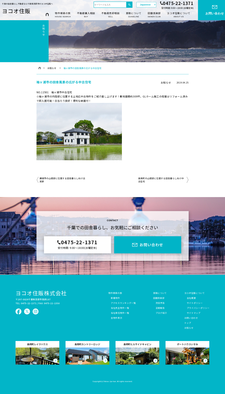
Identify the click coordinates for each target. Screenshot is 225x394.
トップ (187, 323)
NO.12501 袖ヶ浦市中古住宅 (54, 92)
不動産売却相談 (110, 14)
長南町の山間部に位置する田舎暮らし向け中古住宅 (161, 180)
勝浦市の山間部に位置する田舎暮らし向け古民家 (62, 180)
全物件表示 (116, 318)
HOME (47, 14)
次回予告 (160, 303)
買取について (134, 14)
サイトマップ (193, 313)
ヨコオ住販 (16, 11)
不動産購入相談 (86, 14)
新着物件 (115, 298)
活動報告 (160, 308)
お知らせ (51, 68)
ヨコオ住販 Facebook (18, 311)
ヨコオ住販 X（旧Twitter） (27, 311)
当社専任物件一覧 (120, 313)
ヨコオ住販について (178, 14)
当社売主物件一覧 (120, 308)
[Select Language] (146, 4)
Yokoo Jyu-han (110, 381)
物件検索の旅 (63, 14)
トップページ (40, 68)
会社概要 (191, 298)
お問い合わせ (191, 318)
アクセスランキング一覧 (123, 303)
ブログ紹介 (161, 313)
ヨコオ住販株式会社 (41, 293)
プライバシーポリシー (198, 308)
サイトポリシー (195, 303)
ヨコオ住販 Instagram (36, 311)
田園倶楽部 (154, 14)
